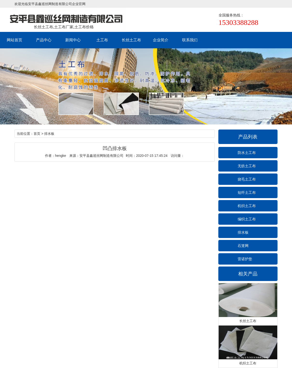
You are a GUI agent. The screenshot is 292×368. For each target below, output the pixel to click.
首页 (37, 134)
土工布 (102, 40)
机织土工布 (247, 206)
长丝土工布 (131, 40)
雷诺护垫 (245, 259)
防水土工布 (247, 153)
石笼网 (243, 246)
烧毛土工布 (247, 179)
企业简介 (160, 40)
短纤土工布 (247, 192)
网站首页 (14, 40)
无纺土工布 (247, 166)
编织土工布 (247, 219)
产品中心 (43, 40)
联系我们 (190, 40)
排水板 (243, 232)
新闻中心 (73, 40)
